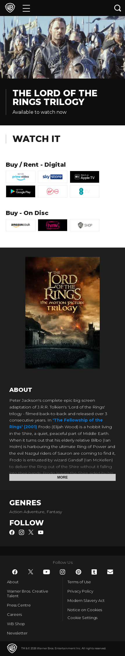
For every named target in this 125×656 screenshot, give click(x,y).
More (62, 477)
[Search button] (117, 8)
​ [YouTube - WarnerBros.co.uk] (46, 572)
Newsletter (17, 633)
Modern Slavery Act (86, 600)
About (13, 581)
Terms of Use (79, 581)
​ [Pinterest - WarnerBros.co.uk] (78, 572)
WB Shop (16, 623)
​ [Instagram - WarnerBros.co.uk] (62, 572)
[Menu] (26, 8)
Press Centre (19, 605)
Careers (14, 614)
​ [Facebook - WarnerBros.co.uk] (14, 572)
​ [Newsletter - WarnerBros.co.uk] (110, 572)
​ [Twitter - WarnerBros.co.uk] (30, 572)
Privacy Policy (80, 591)
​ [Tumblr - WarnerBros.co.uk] (94, 572)
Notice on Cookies (84, 609)
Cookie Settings (82, 617)
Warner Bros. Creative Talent (27, 593)
